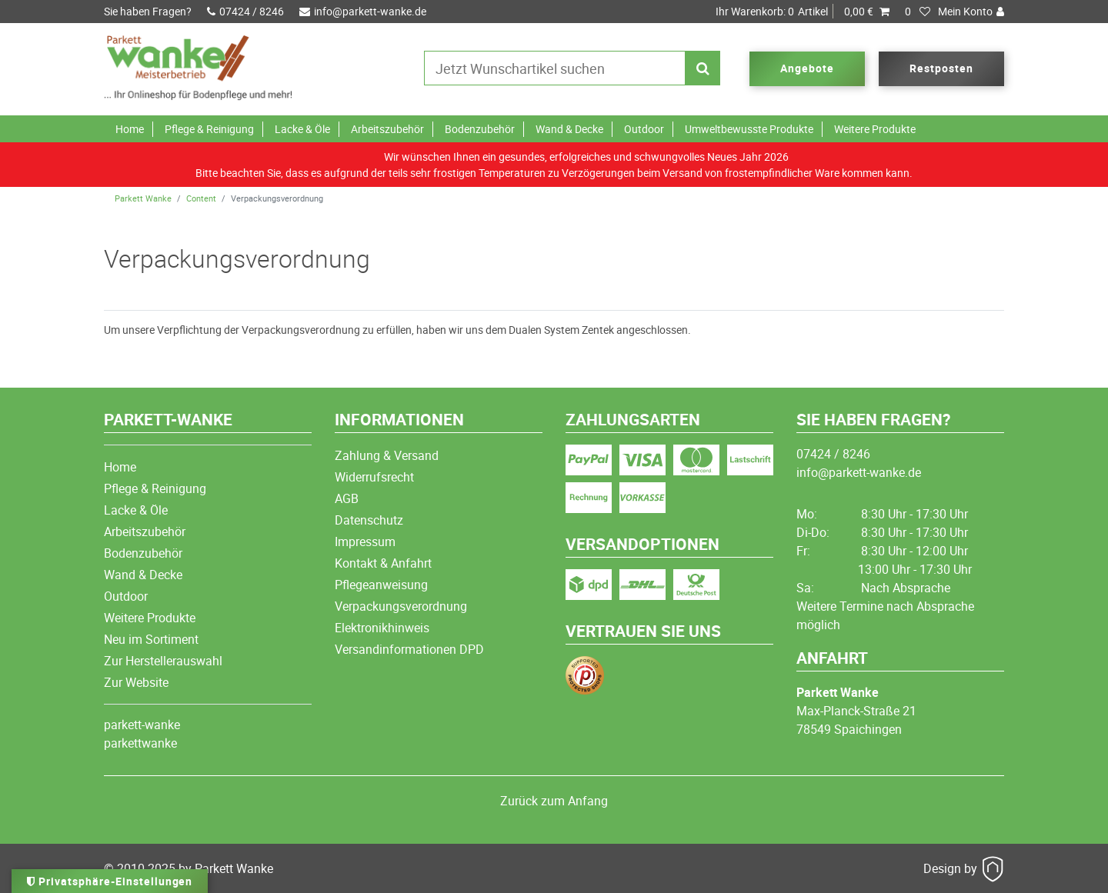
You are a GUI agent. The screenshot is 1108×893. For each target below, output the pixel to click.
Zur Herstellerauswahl (163, 660)
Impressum (365, 541)
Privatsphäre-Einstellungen (109, 881)
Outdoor (644, 129)
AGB (347, 498)
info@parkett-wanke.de (362, 11)
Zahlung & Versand (387, 455)
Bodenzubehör (480, 129)
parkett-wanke (142, 724)
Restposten (941, 68)
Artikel (802, 11)
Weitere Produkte (875, 129)
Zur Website (136, 682)
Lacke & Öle (302, 129)
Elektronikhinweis (382, 627)
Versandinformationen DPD (409, 649)
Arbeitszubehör (387, 129)
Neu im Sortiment (151, 639)
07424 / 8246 (245, 11)
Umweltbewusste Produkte (749, 129)
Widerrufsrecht (374, 476)
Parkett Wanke (143, 198)
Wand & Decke (569, 129)
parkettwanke (140, 743)
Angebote (807, 68)
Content (201, 198)
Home (129, 129)
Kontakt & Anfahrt (383, 563)
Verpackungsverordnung (401, 606)
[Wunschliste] (918, 11)
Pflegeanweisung (381, 584)
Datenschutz (369, 519)
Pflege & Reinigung (209, 129)
